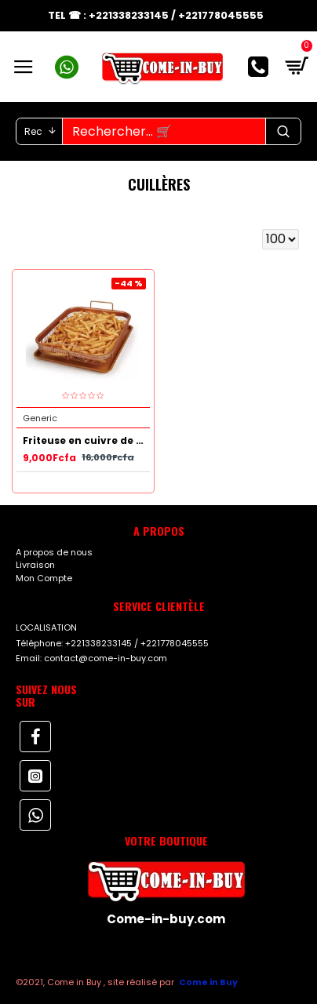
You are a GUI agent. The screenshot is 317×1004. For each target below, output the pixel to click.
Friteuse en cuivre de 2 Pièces (86, 441)
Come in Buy (208, 982)
